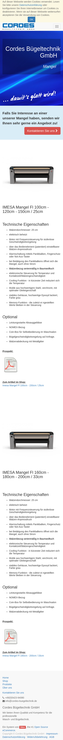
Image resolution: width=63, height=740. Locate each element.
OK (31, 19)
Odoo (22, 727)
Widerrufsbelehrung (37, 737)
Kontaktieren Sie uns (42, 131)
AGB (51, 737)
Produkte (7, 684)
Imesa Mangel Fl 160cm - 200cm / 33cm (23, 655)
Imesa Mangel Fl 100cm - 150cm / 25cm (23, 385)
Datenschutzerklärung (30, 5)
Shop (5, 681)
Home (5, 677)
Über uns (7, 687)
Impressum (52, 733)
